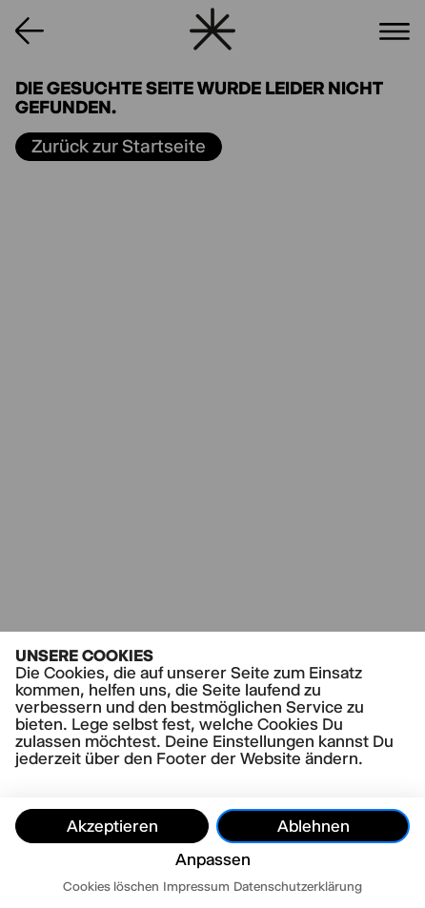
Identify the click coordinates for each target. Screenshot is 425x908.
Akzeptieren (112, 826)
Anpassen (213, 859)
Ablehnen (313, 826)
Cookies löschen (111, 886)
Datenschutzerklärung (297, 886)
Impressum (196, 886)
